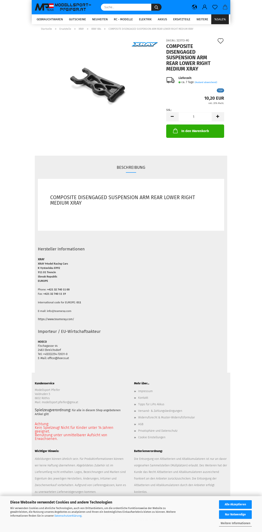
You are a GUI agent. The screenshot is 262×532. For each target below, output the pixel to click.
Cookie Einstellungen (151, 438)
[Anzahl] (195, 118)
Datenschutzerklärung (67, 515)
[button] (194, 7)
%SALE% (220, 19)
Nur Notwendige (235, 514)
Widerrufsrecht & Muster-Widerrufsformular (166, 419)
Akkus (162, 19)
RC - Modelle (123, 19)
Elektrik (145, 19)
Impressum (145, 392)
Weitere (202, 19)
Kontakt (143, 399)
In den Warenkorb (190, 132)
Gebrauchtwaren (50, 19)
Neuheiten (100, 19)
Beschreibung (131, 168)
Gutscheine (77, 19)
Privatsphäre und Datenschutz (157, 432)
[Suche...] (156, 7)
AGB (140, 425)
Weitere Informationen (235, 523)
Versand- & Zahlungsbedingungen (160, 412)
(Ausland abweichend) (206, 83)
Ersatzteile (181, 19)
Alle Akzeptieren (235, 504)
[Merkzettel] (215, 7)
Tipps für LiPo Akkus (151, 406)
